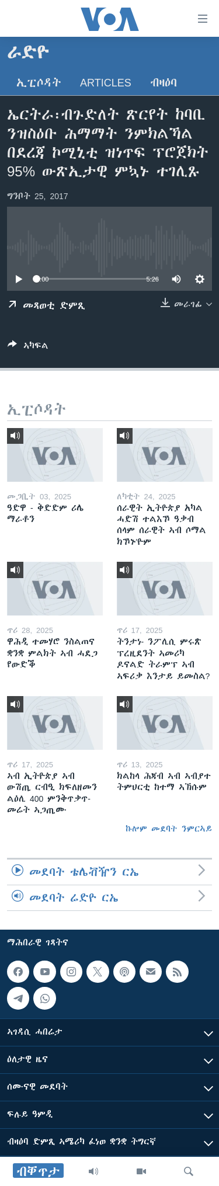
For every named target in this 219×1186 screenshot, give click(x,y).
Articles (105, 82)
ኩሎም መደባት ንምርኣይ (169, 828)
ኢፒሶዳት (38, 82)
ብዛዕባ (163, 82)
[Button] (28, 348)
